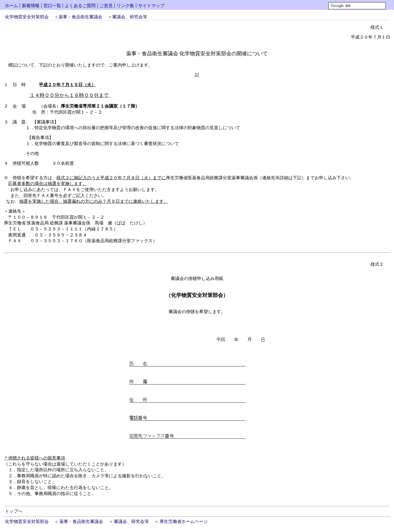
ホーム (11, 5)
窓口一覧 (52, 5)
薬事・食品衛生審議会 (80, 17)
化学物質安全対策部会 (27, 17)
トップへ (13, 511)
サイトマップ (151, 5)
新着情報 (30, 5)
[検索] (357, 5)
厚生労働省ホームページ (184, 521)
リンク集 (125, 5)
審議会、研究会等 (129, 17)
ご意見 (106, 5)
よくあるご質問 (80, 5)
